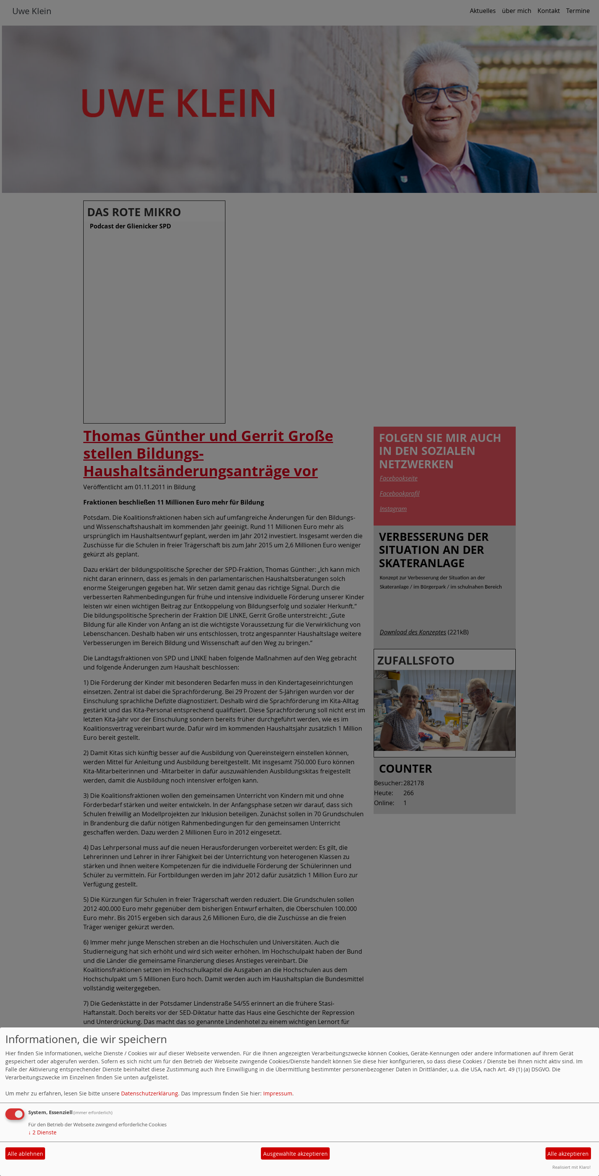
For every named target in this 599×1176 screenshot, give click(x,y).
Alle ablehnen (25, 1153)
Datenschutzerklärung (149, 1093)
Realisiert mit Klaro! (571, 1167)
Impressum (277, 1093)
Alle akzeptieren (568, 1153)
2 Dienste (42, 1132)
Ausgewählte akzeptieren (295, 1153)
